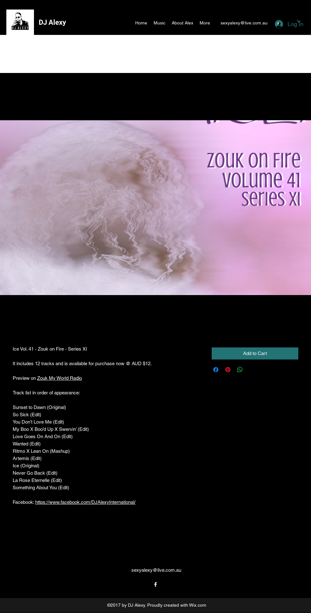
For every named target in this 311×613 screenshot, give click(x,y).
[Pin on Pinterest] (228, 369)
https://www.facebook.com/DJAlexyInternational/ (85, 502)
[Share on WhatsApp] (240, 369)
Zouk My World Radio (59, 378)
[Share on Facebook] (216, 369)
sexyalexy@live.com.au (244, 22)
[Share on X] (252, 369)
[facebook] (155, 584)
